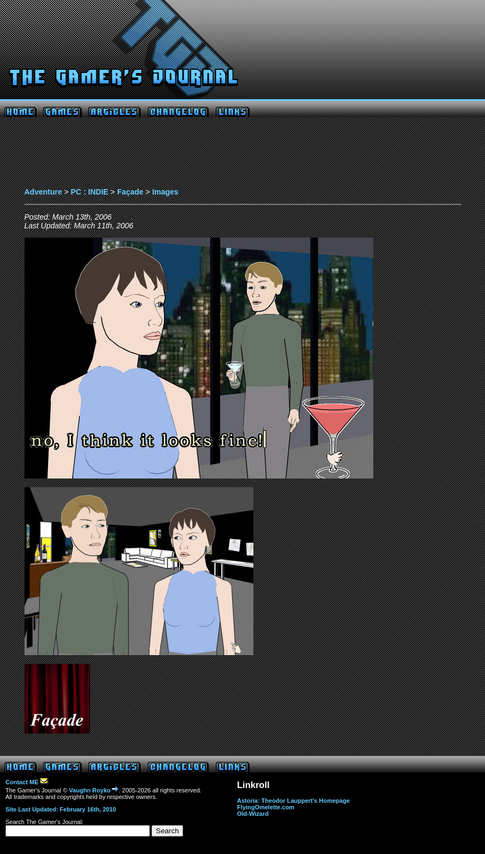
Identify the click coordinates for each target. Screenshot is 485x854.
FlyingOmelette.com (265, 807)
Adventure (43, 191)
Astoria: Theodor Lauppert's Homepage (293, 800)
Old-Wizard (253, 813)
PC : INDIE (89, 191)
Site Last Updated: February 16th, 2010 (60, 809)
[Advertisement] (242, 155)
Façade (130, 191)
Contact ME (26, 782)
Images (165, 191)
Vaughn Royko (94, 790)
